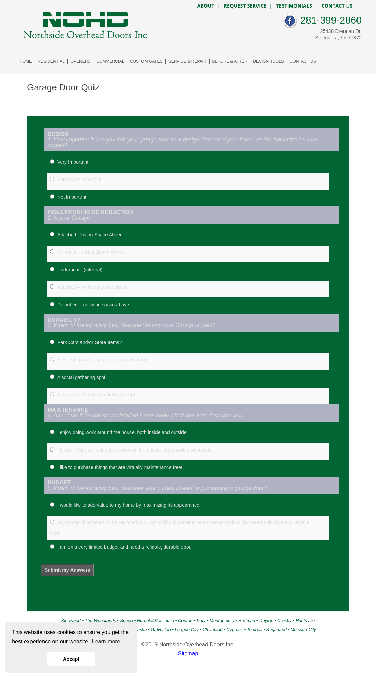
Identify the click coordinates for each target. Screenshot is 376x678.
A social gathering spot (81, 377)
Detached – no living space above (93, 304)
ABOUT (205, 5)
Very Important (72, 162)
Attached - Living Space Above (90, 234)
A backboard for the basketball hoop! (96, 394)
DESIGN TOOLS (268, 61)
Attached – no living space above (92, 287)
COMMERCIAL (110, 61)
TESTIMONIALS (294, 5)
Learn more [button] (106, 641)
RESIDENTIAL (51, 61)
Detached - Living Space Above (90, 252)
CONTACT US (303, 61)
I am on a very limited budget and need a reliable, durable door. (124, 547)
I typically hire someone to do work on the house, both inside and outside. (135, 450)
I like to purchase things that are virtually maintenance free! (120, 467)
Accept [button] (71, 659)
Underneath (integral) (79, 269)
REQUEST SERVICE (245, 5)
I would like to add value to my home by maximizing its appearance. (129, 505)
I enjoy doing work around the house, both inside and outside (122, 432)
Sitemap (188, 653)
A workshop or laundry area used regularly (102, 359)
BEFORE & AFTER (230, 61)
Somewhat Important (79, 179)
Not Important (71, 197)
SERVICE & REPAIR (187, 61)
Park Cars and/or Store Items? (89, 342)
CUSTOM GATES (146, 61)
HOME (26, 61)
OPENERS (81, 61)
